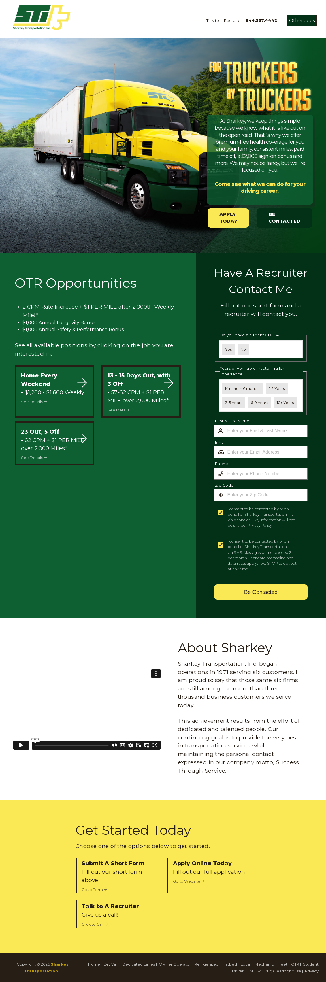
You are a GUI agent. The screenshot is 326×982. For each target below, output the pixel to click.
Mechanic (264, 964)
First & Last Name (232, 420)
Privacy (312, 971)
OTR (295, 964)
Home (94, 964)
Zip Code (224, 485)
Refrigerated (206, 964)
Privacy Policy (259, 525)
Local (246, 964)
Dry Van (111, 964)
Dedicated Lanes (138, 964)
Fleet (282, 964)
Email (220, 442)
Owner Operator (175, 964)
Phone (221, 463)
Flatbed (229, 964)
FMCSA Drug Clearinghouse (274, 971)
